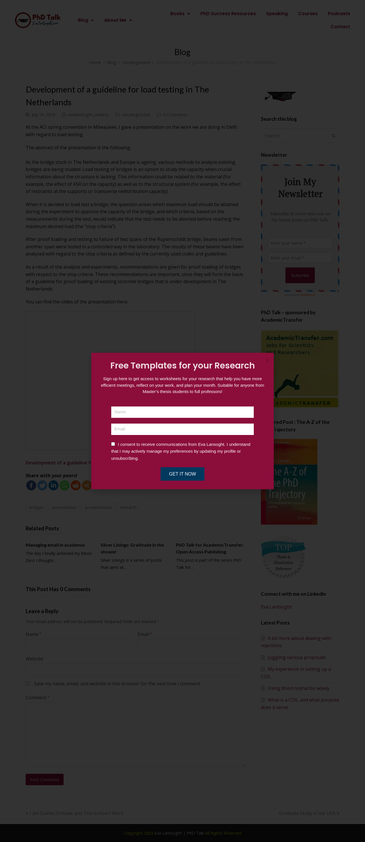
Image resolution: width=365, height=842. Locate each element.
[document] (182, 421)
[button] (267, 360)
